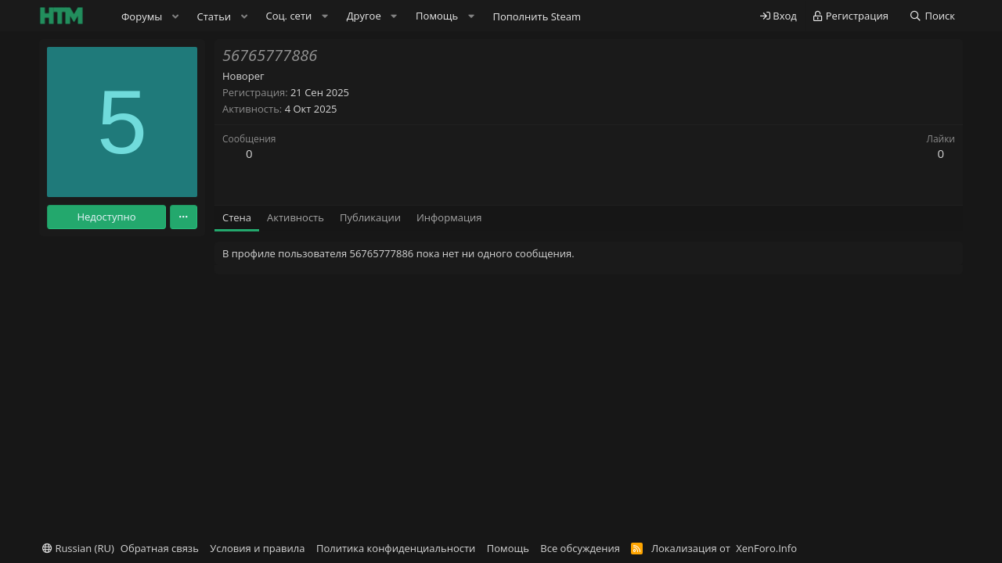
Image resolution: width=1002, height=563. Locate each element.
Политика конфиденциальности (395, 548)
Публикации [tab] (370, 217)
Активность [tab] (295, 217)
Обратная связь (160, 548)
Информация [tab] (449, 217)
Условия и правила (257, 548)
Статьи (214, 16)
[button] (175, 16)
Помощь (508, 548)
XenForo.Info (766, 548)
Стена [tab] (236, 217)
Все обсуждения (580, 548)
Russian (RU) (78, 548)
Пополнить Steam (536, 16)
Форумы (141, 16)
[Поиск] (932, 16)
